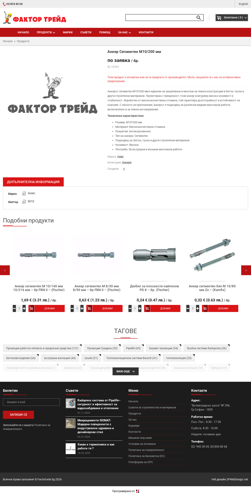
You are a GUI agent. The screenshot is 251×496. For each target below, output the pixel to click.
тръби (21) (91, 358)
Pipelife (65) (133, 348)
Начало (23, 32)
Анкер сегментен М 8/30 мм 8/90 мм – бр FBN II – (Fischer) (96, 288)
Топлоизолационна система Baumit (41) (131, 358)
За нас (124, 32)
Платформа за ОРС (140, 462)
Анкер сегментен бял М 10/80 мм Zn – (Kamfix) (212, 288)
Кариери (133, 425)
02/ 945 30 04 (200, 446)
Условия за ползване (142, 443)
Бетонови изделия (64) (20, 358)
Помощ (104, 32)
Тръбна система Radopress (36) (206, 348)
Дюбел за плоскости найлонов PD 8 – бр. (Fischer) (154, 288)
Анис (120, 156)
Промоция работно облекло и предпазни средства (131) (42, 348)
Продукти (46, 32)
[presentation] (5, 270)
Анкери (126, 162)
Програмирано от (125, 491)
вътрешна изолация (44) (60, 358)
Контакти (146, 32)
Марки (68, 32)
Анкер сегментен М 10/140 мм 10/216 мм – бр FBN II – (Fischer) (39, 288)
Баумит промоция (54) (163, 348)
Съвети (85, 32)
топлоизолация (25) (179, 358)
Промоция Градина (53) (102, 348)
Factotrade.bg (46, 479)
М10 (31, 201)
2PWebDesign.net (237, 479)
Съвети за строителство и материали (152, 407)
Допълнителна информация (33, 182)
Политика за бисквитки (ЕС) (146, 456)
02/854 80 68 (14, 3)
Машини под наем (140, 437)
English (243, 3)
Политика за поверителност (146, 450)
